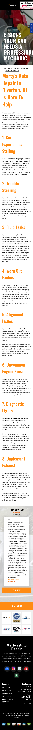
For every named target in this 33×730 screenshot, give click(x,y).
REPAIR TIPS (24, 68)
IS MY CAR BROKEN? (12, 71)
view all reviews (16, 590)
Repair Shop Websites (22, 713)
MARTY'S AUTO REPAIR (11, 68)
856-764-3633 (14, 653)
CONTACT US (7, 696)
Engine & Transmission (14, 522)
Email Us (27, 703)
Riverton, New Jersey (13, 524)
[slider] (16, 512)
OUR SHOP (6, 687)
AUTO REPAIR (7, 690)
